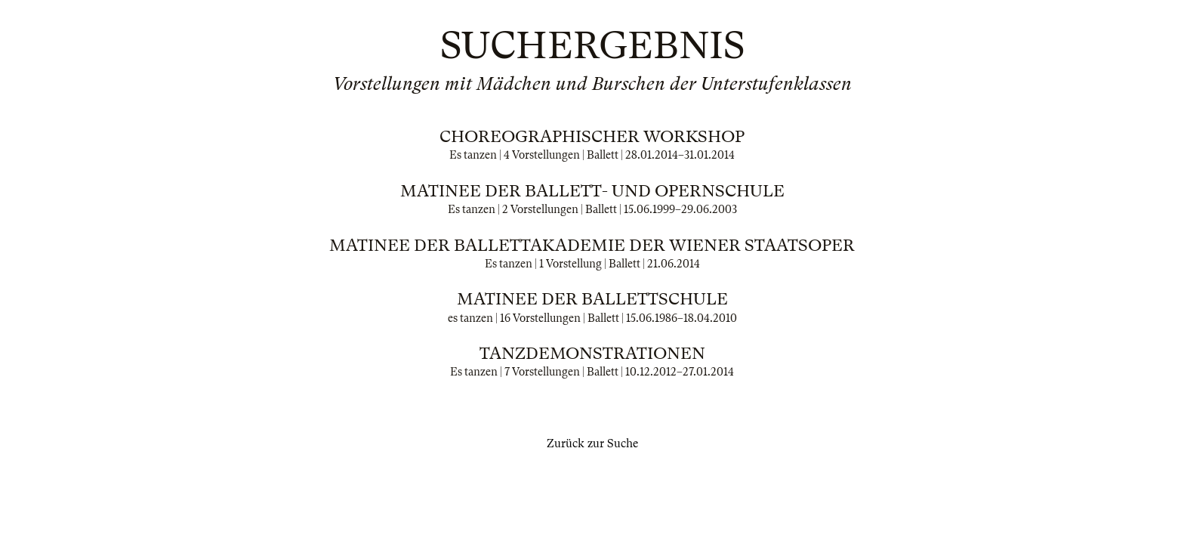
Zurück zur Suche (592, 443)
